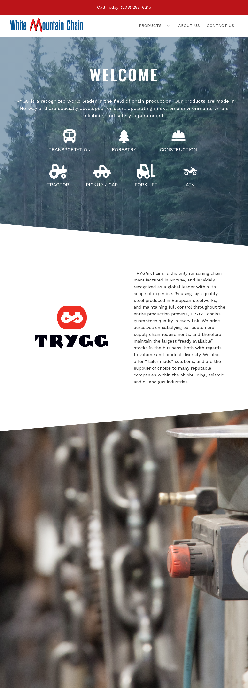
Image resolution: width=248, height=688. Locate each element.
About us (189, 25)
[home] (46, 25)
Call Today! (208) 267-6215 (124, 7)
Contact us (220, 25)
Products (150, 25)
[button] (151, 25)
